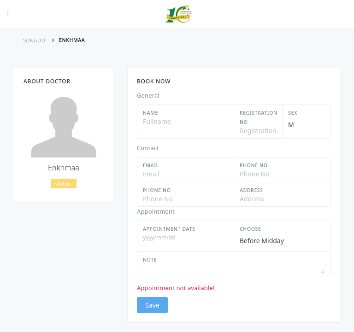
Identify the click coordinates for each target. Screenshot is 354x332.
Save (152, 305)
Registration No (258, 117)
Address (251, 190)
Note (150, 259)
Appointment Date (169, 229)
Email (151, 165)
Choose (250, 229)
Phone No (254, 165)
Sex (292, 113)
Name (150, 113)
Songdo (34, 40)
